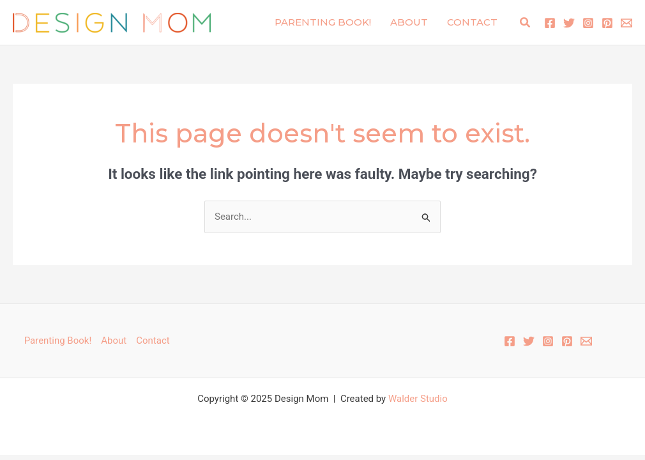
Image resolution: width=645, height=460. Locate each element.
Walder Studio (418, 398)
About (409, 22)
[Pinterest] (607, 23)
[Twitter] (569, 23)
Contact (472, 22)
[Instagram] (588, 23)
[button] (525, 23)
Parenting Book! (323, 22)
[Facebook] (550, 23)
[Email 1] (626, 23)
